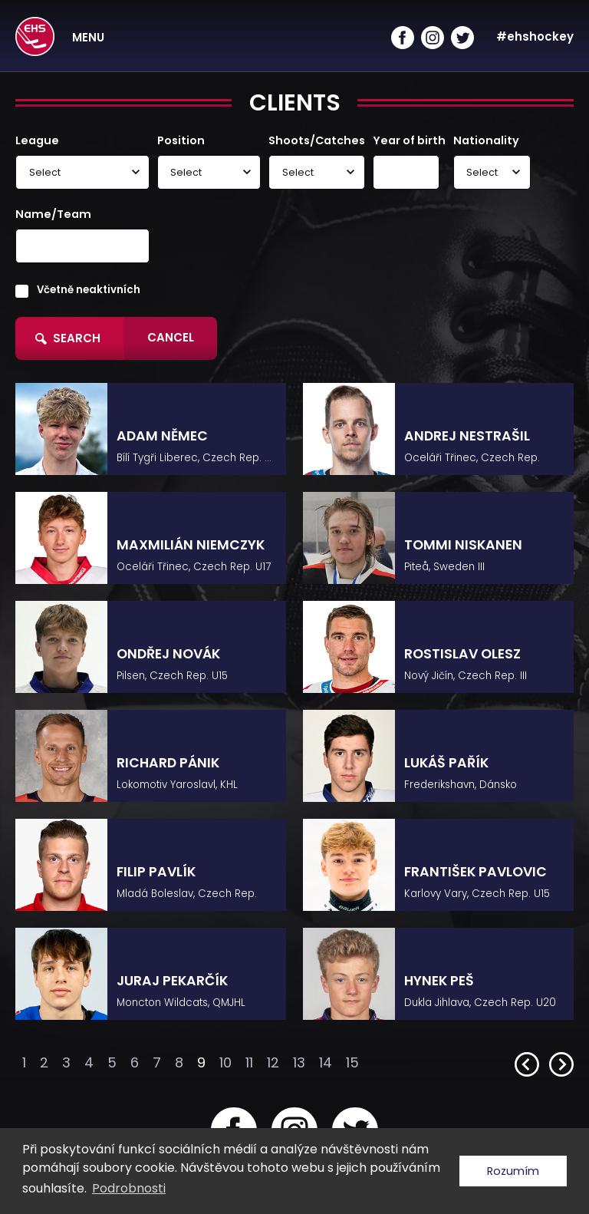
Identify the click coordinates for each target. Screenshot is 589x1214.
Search (67, 338)
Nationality (486, 140)
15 (352, 1062)
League (37, 140)
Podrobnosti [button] (129, 1188)
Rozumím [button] (513, 1171)
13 (299, 1062)
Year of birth (409, 140)
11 (249, 1062)
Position (181, 140)
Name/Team (53, 214)
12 (273, 1062)
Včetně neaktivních (88, 289)
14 (325, 1062)
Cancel (170, 337)
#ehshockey (535, 36)
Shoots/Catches (316, 140)
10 (225, 1062)
